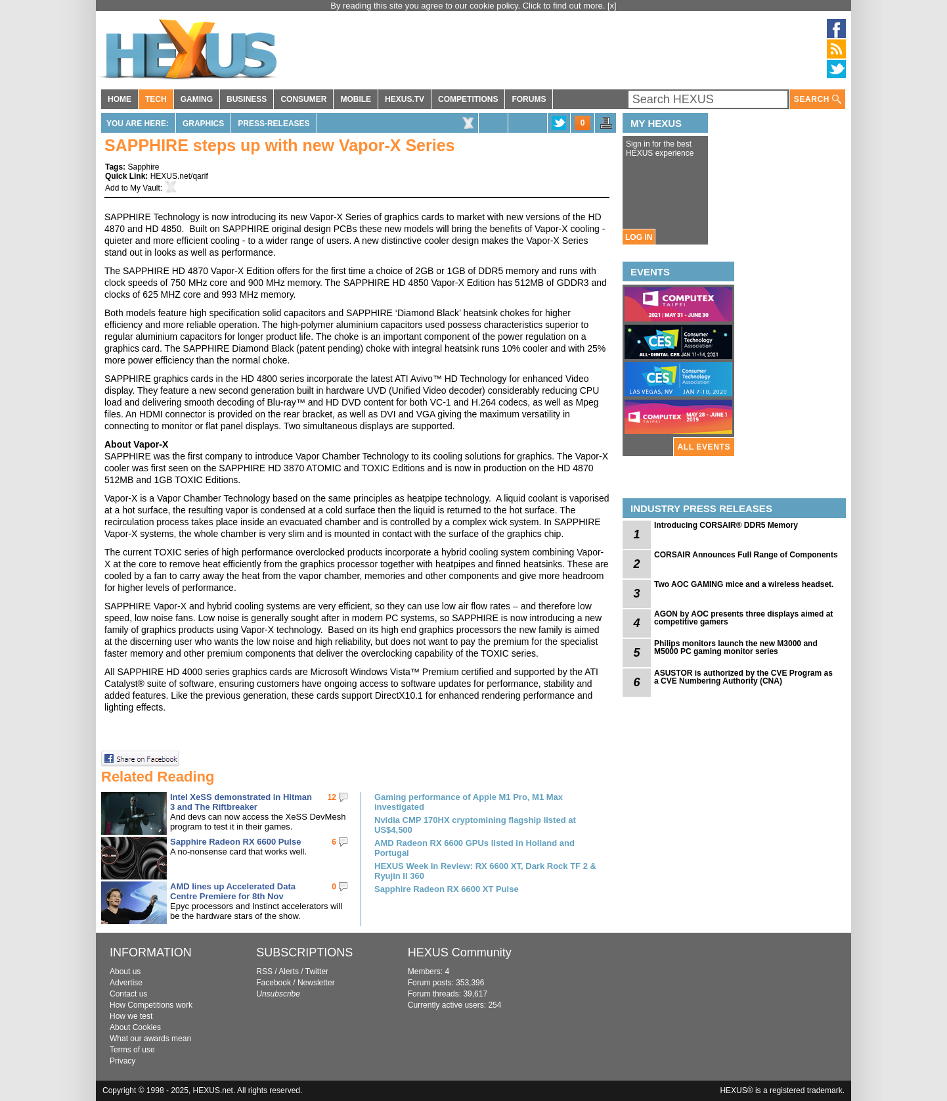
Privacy (122, 1061)
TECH (156, 99)
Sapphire (143, 167)
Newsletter (316, 982)
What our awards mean (150, 1038)
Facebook (273, 982)
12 (332, 797)
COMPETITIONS (468, 99)
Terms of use (132, 1049)
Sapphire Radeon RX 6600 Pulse (235, 842)
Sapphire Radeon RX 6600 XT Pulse (446, 889)
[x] (612, 6)
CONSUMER (303, 99)
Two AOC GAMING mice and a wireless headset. (743, 584)
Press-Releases (273, 123)
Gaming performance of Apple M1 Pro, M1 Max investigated (468, 802)
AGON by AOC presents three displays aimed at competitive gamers (743, 618)
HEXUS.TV (404, 99)
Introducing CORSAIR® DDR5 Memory (726, 525)
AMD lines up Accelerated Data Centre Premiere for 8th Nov (233, 891)
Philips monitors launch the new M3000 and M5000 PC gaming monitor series (736, 647)
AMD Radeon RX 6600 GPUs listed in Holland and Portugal (474, 848)
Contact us (128, 993)
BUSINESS (247, 99)
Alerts (288, 971)
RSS (264, 971)
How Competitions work (151, 1005)
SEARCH (817, 100)
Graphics (203, 123)
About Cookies (135, 1027)
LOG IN (638, 237)
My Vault (145, 188)
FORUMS (529, 99)
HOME (119, 99)
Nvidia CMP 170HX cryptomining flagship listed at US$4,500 (475, 825)
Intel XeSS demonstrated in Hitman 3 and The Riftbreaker (241, 802)
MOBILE (355, 99)
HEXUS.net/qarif (179, 176)
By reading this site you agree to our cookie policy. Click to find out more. (468, 6)
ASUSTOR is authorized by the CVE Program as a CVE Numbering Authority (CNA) (743, 677)
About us (125, 971)
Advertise (126, 982)
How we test (131, 1016)
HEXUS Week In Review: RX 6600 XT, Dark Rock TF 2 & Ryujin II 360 (485, 871)
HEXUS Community (460, 952)
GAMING (197, 99)
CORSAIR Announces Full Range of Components (746, 555)
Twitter (316, 971)
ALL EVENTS (704, 447)
